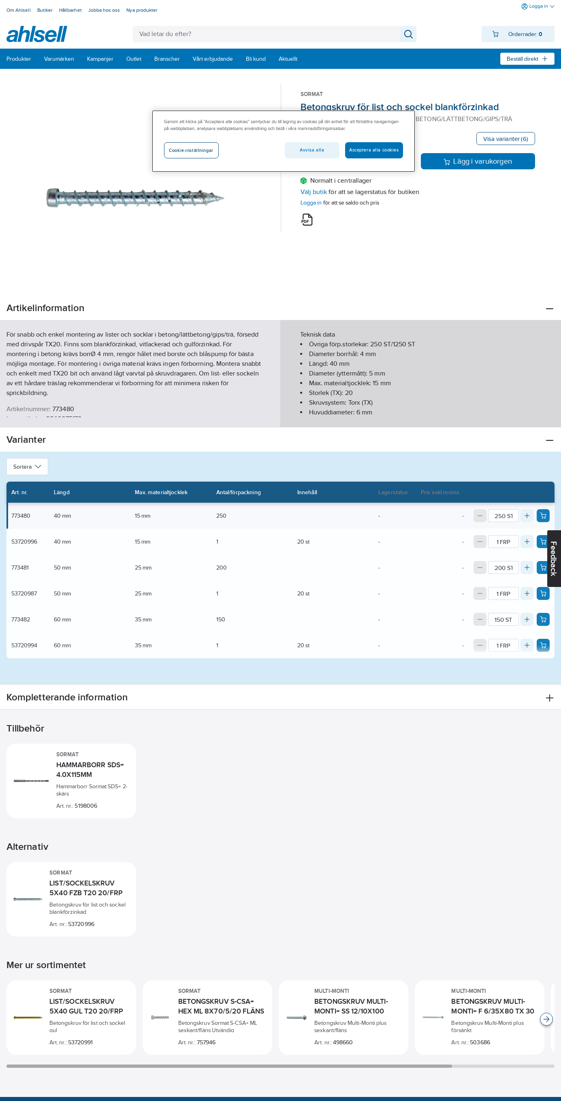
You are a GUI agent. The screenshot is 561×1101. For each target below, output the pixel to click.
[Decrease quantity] (480, 515)
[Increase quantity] (526, 515)
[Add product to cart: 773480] (543, 515)
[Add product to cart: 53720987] (543, 593)
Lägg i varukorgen (478, 161)
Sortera (27, 466)
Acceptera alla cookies (374, 149)
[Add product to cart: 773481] (543, 567)
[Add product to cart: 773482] (543, 619)
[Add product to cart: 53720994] (543, 645)
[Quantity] (503, 515)
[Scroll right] (546, 1019)
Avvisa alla (312, 149)
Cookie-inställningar (191, 150)
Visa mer (280, 414)
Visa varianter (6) (505, 138)
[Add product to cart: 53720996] (543, 541)
